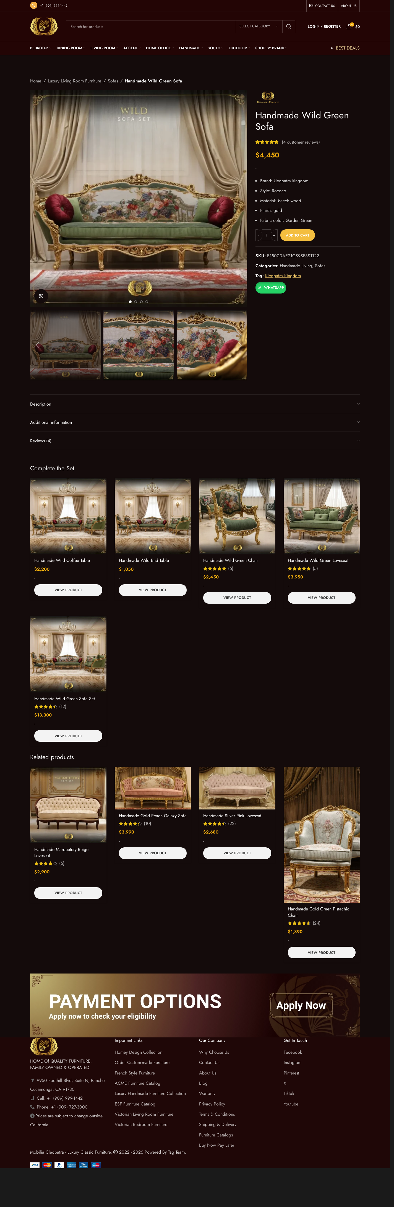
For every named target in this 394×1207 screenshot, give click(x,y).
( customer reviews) (301, 142)
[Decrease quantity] (258, 235)
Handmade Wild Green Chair (230, 560)
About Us (207, 1073)
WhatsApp (274, 287)
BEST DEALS (348, 48)
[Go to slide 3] (141, 301)
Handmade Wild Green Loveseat (318, 560)
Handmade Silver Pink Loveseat (232, 816)
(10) (147, 823)
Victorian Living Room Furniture (144, 1114)
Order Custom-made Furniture (142, 1062)
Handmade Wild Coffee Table (62, 560)
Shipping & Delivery (217, 1124)
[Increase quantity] (274, 235)
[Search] (180, 26)
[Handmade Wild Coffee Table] (68, 516)
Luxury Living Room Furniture (74, 81)
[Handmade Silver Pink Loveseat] (237, 788)
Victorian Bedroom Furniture (141, 1124)
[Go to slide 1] (130, 301)
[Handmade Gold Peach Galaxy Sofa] (153, 788)
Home (35, 81)
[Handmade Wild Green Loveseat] (322, 516)
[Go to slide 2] (135, 301)
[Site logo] (44, 26)
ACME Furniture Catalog (137, 1083)
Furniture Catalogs (216, 1135)
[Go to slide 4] (146, 301)
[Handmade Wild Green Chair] (237, 516)
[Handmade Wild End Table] (153, 516)
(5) (230, 568)
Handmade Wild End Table (144, 560)
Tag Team (176, 1152)
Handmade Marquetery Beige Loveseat (61, 852)
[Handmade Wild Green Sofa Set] (68, 654)
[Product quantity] (266, 235)
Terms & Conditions (217, 1114)
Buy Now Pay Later (216, 1145)
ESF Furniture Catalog (135, 1104)
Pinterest (291, 1073)
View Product (68, 590)
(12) (62, 706)
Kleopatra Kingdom (283, 275)
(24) (316, 923)
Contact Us (209, 1062)
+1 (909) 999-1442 (53, 5)
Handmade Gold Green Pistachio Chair (318, 912)
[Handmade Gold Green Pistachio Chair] (322, 835)
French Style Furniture (135, 1073)
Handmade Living (296, 266)
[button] (37, 345)
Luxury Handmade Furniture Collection (150, 1093)
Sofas (113, 81)
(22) (232, 823)
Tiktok (289, 1093)
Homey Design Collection (138, 1052)
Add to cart (297, 235)
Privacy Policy (212, 1104)
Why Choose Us (214, 1052)
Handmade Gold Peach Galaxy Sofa (153, 816)
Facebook (293, 1052)
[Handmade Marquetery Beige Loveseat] (68, 805)
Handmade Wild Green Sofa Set (64, 698)
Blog (203, 1083)
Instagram (292, 1062)
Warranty (207, 1093)
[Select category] (259, 26)
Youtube (291, 1104)
